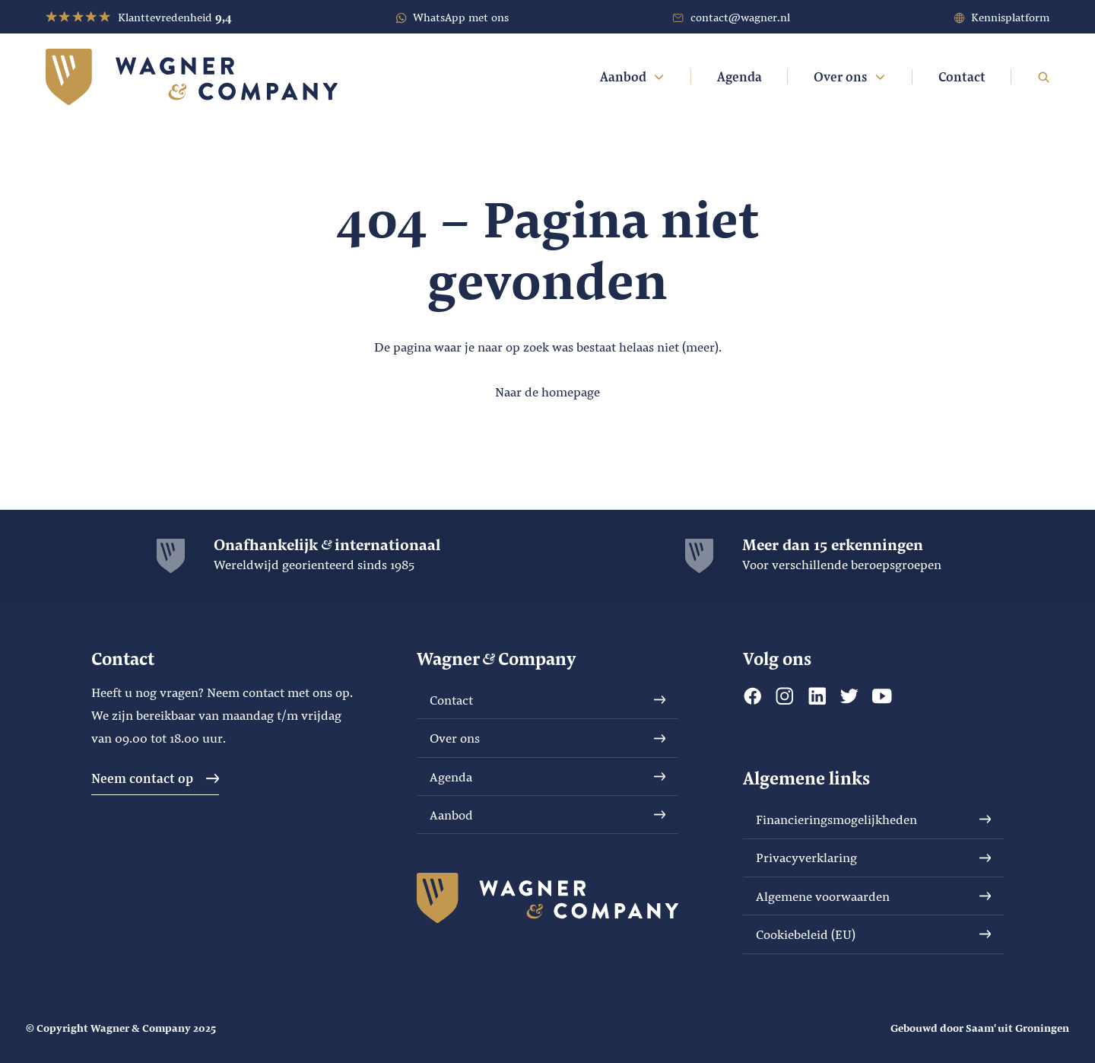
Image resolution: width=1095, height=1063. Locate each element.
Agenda (739, 76)
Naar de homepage (547, 391)
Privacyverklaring (874, 857)
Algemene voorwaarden (874, 896)
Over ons (850, 76)
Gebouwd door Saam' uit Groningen (979, 1027)
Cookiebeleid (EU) (874, 934)
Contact (962, 76)
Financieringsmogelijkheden (874, 819)
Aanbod (633, 76)
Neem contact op (155, 778)
